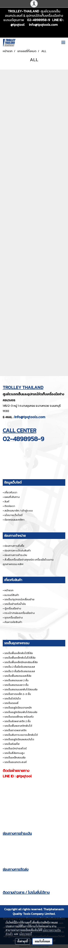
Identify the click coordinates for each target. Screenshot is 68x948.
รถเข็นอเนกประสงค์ (15, 762)
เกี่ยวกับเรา (10, 492)
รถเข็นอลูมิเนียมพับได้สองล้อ (20, 712)
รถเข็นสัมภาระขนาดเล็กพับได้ (21, 735)
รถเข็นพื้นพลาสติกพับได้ (18, 726)
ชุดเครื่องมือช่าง (13, 617)
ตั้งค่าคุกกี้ (22, 941)
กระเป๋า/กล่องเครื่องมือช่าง (19, 613)
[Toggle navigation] (63, 43)
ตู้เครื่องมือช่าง (12, 608)
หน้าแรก (8, 590)
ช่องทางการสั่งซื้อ (14, 546)
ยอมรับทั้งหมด (42, 941)
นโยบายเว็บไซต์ (13, 515)
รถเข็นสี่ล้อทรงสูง (14, 753)
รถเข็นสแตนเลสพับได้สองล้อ (21, 689)
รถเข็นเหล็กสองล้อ (15, 757)
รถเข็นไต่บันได (12, 698)
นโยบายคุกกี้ (25, 933)
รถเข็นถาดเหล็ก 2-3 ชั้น (17, 694)
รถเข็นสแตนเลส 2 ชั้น (16, 680)
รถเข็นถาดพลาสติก (15, 730)
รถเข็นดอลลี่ (11, 703)
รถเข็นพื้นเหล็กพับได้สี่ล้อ (18, 653)
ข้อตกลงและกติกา (14, 519)
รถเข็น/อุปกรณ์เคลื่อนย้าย (19, 599)
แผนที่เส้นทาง (12, 497)
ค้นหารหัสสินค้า (13, 622)
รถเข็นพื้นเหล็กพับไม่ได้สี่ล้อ (20, 657)
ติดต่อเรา (9, 506)
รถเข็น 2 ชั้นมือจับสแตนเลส (19, 667)
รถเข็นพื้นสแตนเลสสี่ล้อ (17, 676)
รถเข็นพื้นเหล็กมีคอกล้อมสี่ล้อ (21, 662)
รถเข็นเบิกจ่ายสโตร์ (15, 748)
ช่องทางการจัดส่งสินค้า (17, 550)
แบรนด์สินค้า (11, 595)
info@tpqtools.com (29, 417)
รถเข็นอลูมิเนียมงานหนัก (18, 707)
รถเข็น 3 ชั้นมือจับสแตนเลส (19, 671)
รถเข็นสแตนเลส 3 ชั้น (16, 685)
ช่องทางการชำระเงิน (15, 555)
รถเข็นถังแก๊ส (12, 744)
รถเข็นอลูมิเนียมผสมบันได (19, 739)
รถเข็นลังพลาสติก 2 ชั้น (17, 721)
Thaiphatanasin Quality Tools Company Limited (38, 911)
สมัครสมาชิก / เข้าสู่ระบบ (18, 510)
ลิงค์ (6, 501)
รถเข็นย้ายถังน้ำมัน (15, 604)
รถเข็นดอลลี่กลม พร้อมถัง (19, 716)
